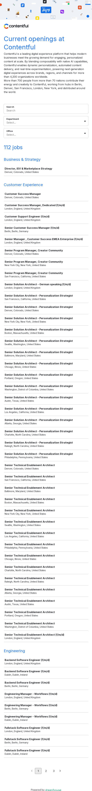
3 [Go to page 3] (54, 771)
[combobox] (6, 122)
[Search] (46, 111)
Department (12, 119)
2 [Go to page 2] (46, 771)
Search (10, 107)
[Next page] (60, 771)
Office (9, 131)
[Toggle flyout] (85, 121)
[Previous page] (31, 771)
